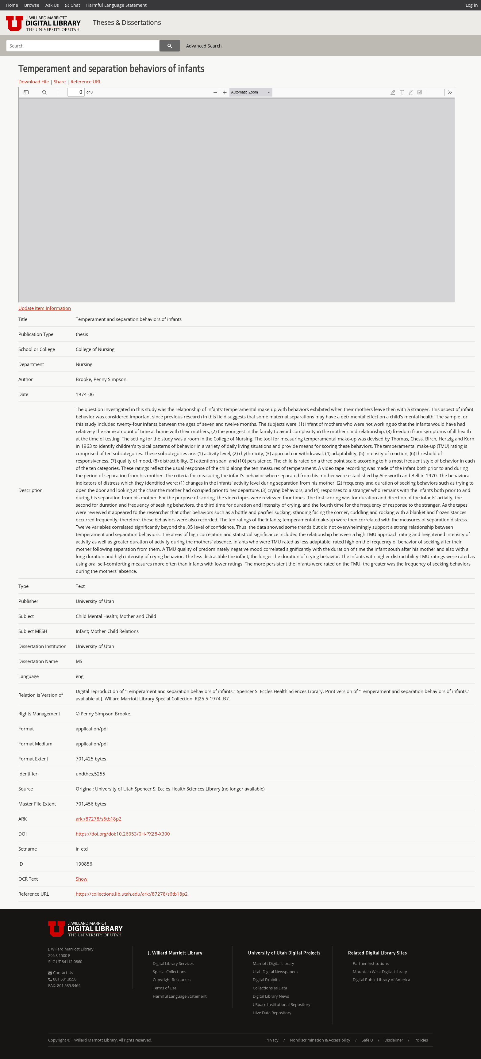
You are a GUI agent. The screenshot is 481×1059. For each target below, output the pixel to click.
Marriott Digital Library (273, 963)
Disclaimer (393, 1040)
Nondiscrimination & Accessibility (320, 1040)
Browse (31, 5)
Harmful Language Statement (116, 5)
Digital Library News (271, 996)
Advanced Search (204, 46)
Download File (33, 81)
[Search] (83, 45)
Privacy (272, 1040)
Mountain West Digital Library (380, 971)
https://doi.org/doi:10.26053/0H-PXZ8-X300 (123, 834)
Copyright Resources (171, 979)
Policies (421, 1040)
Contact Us (60, 972)
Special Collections (169, 971)
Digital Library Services (173, 963)
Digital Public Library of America (381, 979)
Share (60, 81)
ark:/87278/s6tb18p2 (98, 819)
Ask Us (52, 5)
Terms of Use (164, 988)
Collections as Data (270, 988)
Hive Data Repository (272, 1012)
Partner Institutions (371, 963)
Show (81, 879)
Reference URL (86, 81)
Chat (72, 5)
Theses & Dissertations (127, 22)
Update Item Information (44, 308)
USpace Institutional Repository (281, 1004)
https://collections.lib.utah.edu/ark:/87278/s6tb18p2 (132, 894)
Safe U (367, 1040)
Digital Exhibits (266, 979)
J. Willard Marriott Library (71, 949)
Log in (472, 5)
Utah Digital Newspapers (275, 971)
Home (12, 5)
